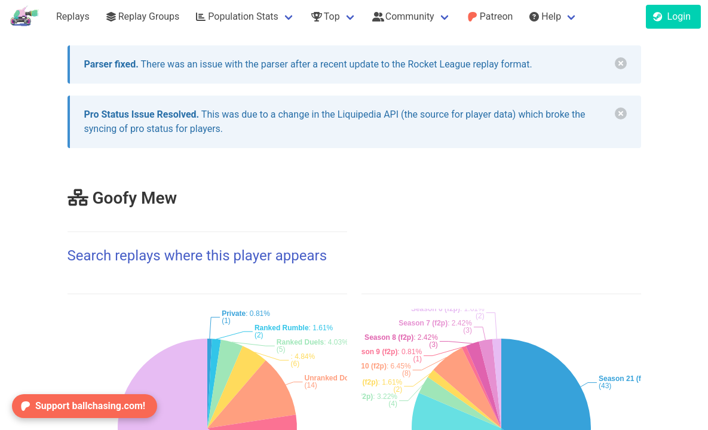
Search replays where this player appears (197, 255)
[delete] (621, 63)
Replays (73, 16)
